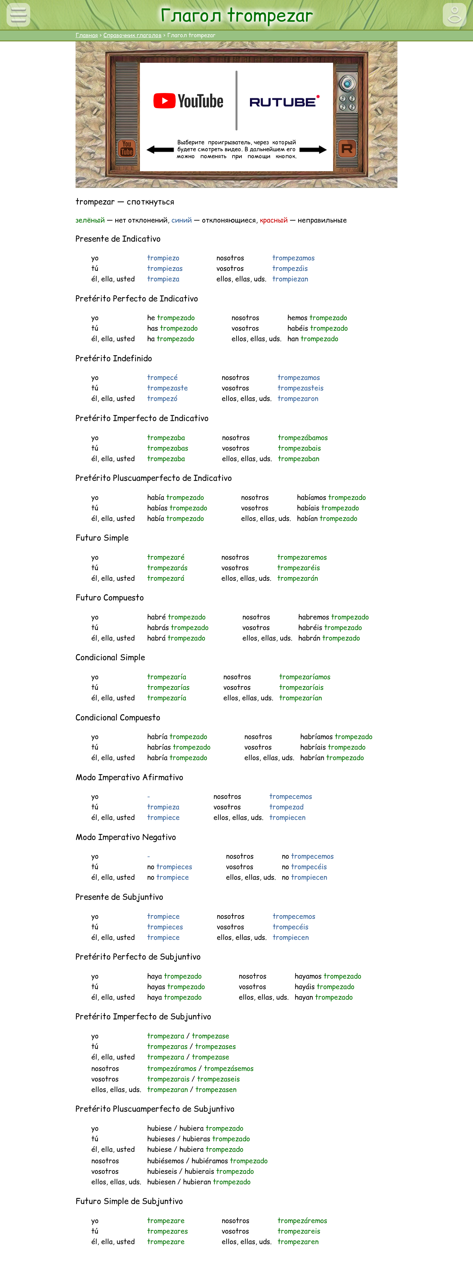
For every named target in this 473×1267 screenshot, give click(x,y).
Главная (87, 35)
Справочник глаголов (132, 35)
